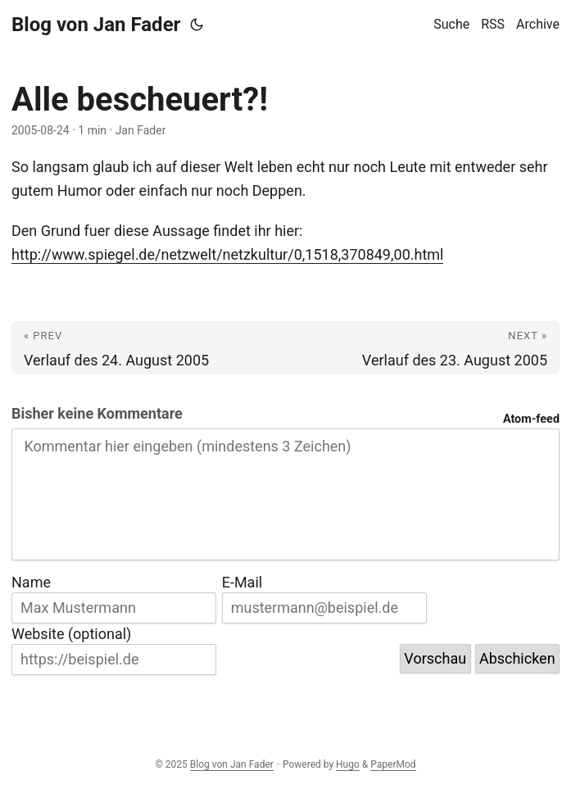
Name (31, 582)
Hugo (348, 764)
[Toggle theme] (196, 24)
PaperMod (392, 764)
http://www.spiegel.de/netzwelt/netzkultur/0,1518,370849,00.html (227, 254)
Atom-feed (531, 419)
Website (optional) (71, 633)
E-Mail (242, 582)
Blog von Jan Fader (95, 24)
